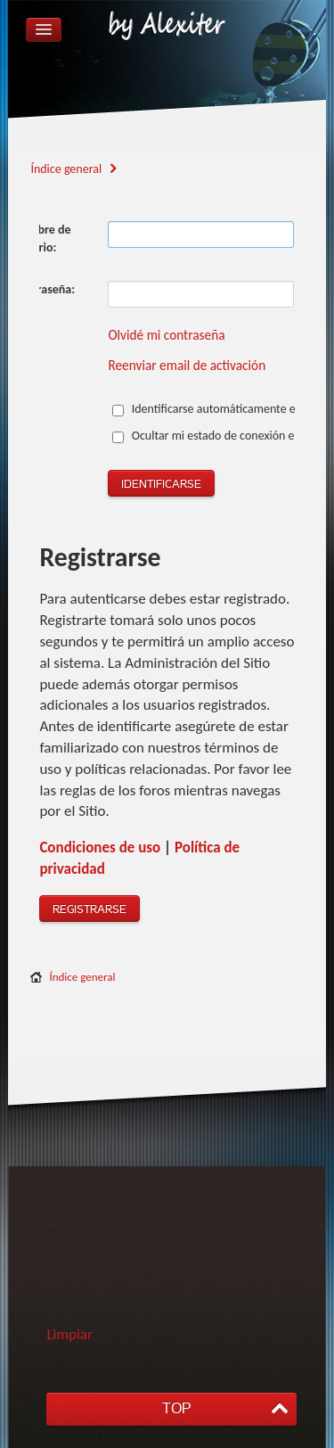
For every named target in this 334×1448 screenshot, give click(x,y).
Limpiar (69, 1334)
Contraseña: (43, 289)
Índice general (82, 976)
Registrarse (89, 909)
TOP (176, 1408)
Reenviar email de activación (186, 365)
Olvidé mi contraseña (166, 334)
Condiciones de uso (99, 847)
